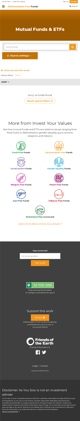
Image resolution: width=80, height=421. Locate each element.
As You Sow (6, 1)
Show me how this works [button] (15, 70)
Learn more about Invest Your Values (40, 223)
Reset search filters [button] (40, 101)
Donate (74, 1)
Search (74, 6)
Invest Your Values (18, 1)
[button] (72, 47)
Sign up (65, 1)
